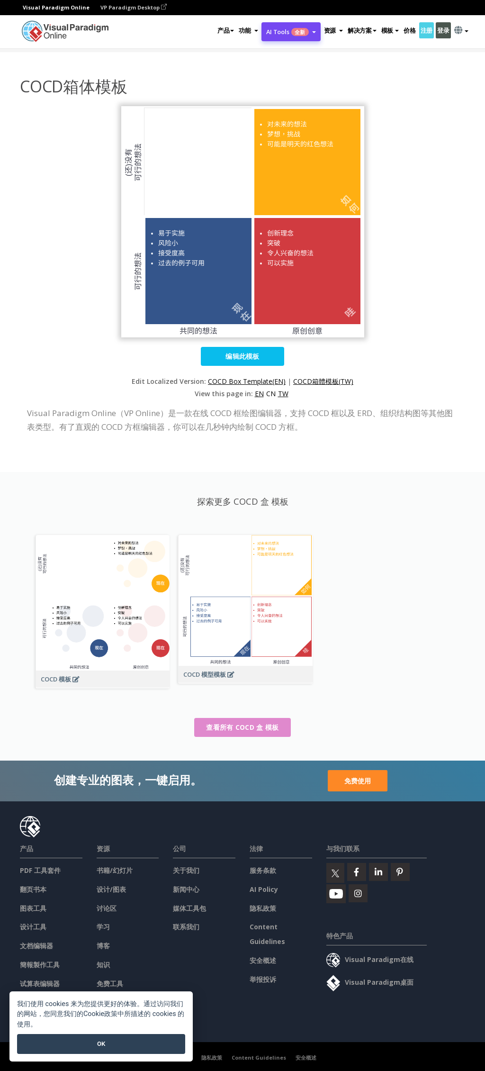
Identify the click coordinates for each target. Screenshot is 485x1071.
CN (271, 393)
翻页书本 (33, 889)
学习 (103, 926)
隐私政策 (263, 908)
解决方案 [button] (362, 30)
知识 (103, 964)
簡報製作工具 (40, 964)
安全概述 (263, 960)
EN (259, 393)
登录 (443, 30)
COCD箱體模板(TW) (323, 381)
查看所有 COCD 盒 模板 (242, 727)
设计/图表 (111, 889)
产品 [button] (225, 30)
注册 (426, 30)
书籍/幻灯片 (115, 870)
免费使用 (357, 780)
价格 (409, 30)
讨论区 (107, 908)
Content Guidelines (259, 1057)
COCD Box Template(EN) (247, 381)
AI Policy (264, 889)
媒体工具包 (189, 908)
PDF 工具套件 (40, 870)
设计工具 (33, 926)
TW (283, 393)
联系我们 (186, 926)
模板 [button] (390, 30)
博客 (103, 945)
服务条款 (263, 870)
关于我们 (186, 870)
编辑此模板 (242, 356)
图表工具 (33, 908)
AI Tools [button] (291, 31)
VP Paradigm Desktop (133, 7)
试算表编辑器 (40, 983)
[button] (248, 30)
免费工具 (110, 983)
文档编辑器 (36, 945)
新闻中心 (186, 889)
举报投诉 (263, 979)
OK (101, 1043)
